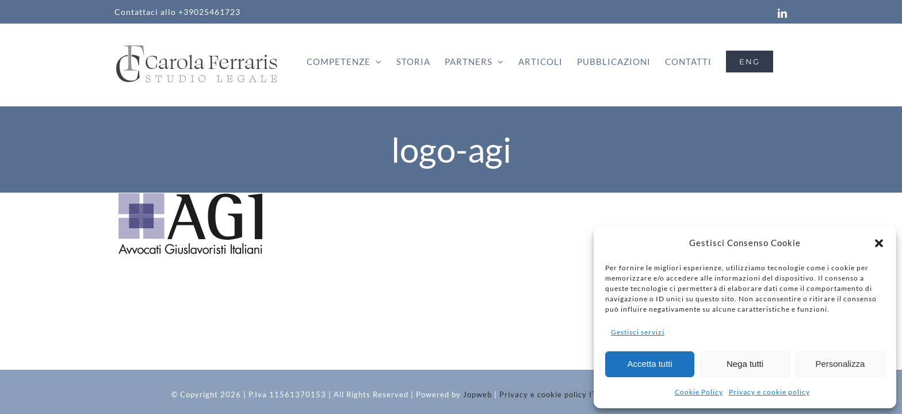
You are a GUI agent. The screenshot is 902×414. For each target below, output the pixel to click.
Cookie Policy (699, 392)
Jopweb (477, 394)
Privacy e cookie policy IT (548, 394)
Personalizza (840, 364)
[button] (879, 243)
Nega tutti (745, 364)
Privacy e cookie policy (769, 392)
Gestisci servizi (637, 332)
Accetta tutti (649, 364)
